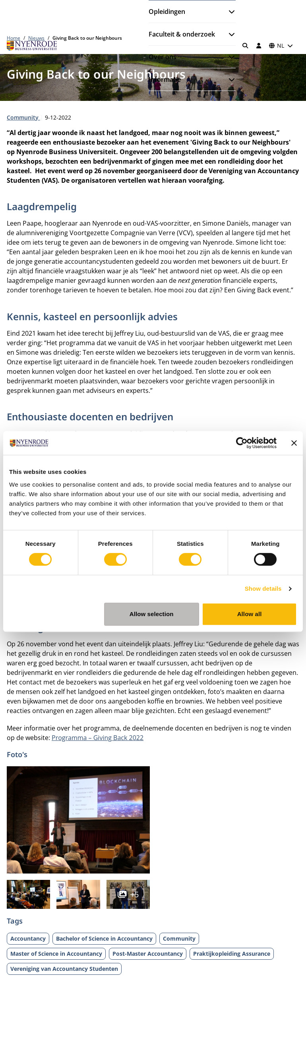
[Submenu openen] (228, 11)
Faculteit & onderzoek (182, 34)
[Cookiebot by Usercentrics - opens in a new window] (242, 443)
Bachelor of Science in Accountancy (104, 938)
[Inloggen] (258, 46)
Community (23, 117)
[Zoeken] (245, 45)
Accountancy (28, 938)
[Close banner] (294, 443)
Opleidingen (167, 11)
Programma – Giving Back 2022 (97, 737)
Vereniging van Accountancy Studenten (64, 968)
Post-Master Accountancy (147, 953)
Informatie (165, 79)
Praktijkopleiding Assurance (231, 953)
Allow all (249, 614)
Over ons (162, 56)
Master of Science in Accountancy (56, 953)
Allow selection (152, 614)
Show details (263, 588)
